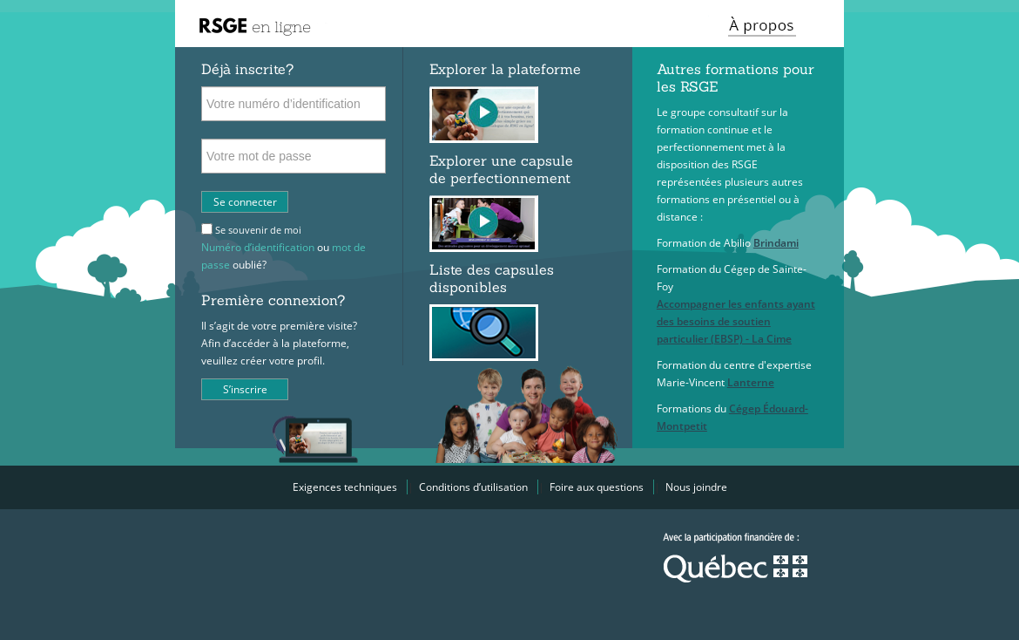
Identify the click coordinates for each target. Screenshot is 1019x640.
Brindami (776, 242)
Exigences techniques (345, 487)
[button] (765, 23)
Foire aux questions (597, 487)
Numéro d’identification (257, 247)
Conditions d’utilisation (473, 487)
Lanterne (750, 382)
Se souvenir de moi (258, 229)
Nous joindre (696, 487)
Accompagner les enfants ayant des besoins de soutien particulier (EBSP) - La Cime (736, 321)
